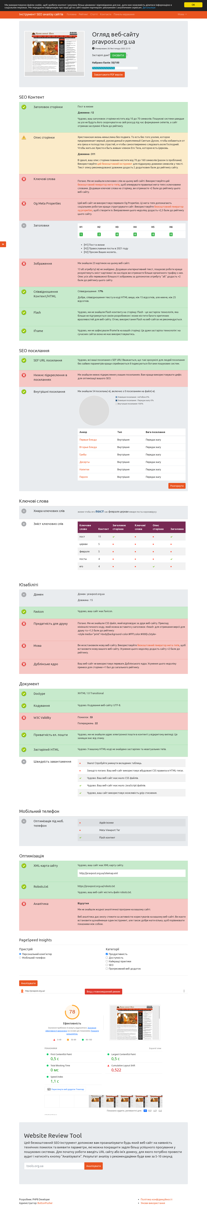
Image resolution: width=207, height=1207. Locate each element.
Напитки (84, 469)
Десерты (84, 462)
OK (193, 4)
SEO (111, 965)
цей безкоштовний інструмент (114, 163)
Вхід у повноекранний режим (103, 991)
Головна (71, 14)
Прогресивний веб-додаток (125, 968)
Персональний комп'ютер (37, 954)
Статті (94, 14)
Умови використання (153, 1203)
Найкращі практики (120, 961)
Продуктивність (118, 954)
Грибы (82, 454)
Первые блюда (88, 439)
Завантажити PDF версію (108, 74)
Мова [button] (181, 14)
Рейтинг (83, 14)
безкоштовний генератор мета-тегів (99, 184)
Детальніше (149, 7)
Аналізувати (28, 983)
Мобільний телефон (33, 957)
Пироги (83, 477)
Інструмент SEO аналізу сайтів (41, 14)
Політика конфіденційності (156, 1199)
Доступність (116, 957)
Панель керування (124, 14)
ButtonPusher (45, 1203)
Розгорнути (177, 485)
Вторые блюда (88, 447)
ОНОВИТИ (118, 55)
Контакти (105, 14)
